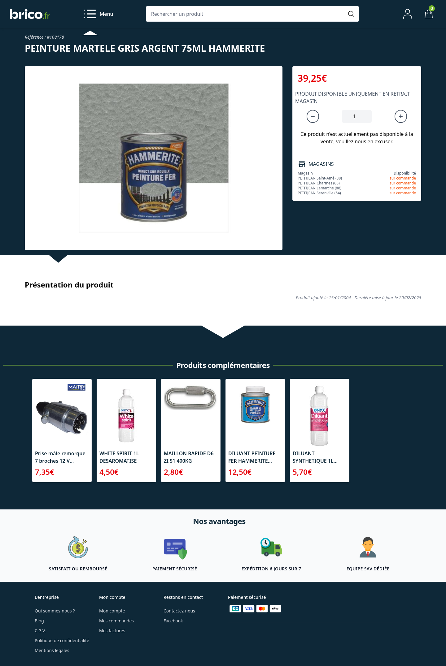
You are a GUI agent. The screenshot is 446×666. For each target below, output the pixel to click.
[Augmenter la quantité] (401, 116)
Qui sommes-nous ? (55, 611)
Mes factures (112, 631)
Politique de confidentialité (62, 640)
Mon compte (112, 611)
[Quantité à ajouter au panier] (357, 116)
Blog (39, 621)
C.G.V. (40, 631)
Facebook (173, 621)
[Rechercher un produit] (246, 14)
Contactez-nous (179, 611)
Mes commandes (116, 621)
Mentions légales (52, 650)
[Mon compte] (407, 14)
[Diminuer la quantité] (313, 116)
